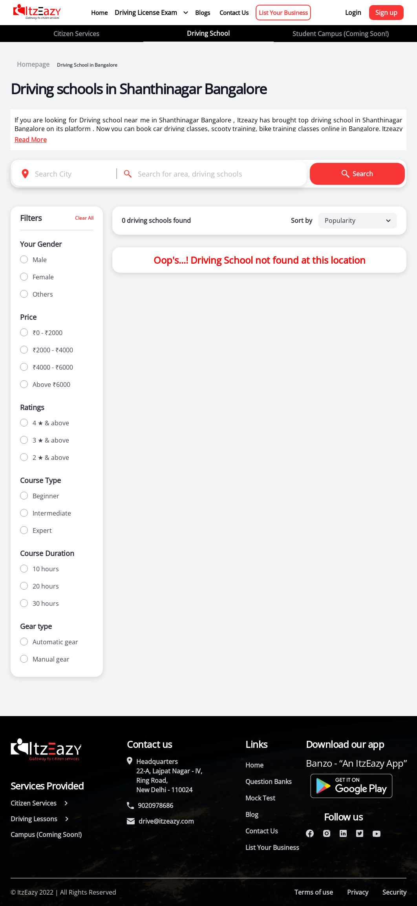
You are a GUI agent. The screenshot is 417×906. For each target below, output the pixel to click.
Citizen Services (76, 33)
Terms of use (313, 892)
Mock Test (260, 798)
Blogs (202, 12)
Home (99, 12)
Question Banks (268, 781)
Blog (251, 814)
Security (394, 892)
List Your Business (283, 12)
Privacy (357, 892)
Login (353, 12)
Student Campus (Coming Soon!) (341, 33)
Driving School (208, 33)
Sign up (386, 12)
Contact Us (234, 12)
